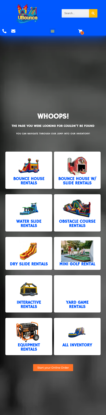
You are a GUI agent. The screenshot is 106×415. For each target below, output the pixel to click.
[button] (52, 31)
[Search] (93, 13)
